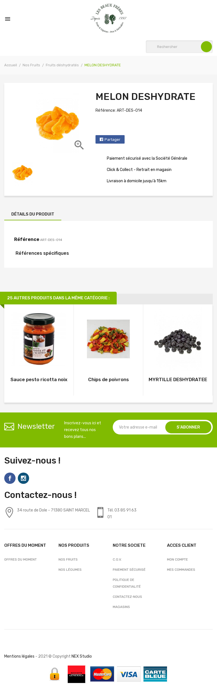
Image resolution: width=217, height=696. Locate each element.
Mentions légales (19, 656)
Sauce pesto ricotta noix (39, 379)
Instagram (23, 478)
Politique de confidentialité (127, 583)
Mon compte (177, 559)
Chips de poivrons (108, 379)
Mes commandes (181, 570)
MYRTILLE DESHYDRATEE (178, 379)
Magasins (121, 607)
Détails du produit (32, 214)
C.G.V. (117, 559)
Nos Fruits (68, 559)
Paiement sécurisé (129, 570)
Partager (112, 139)
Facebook (10, 478)
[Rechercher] (179, 46)
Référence (26, 239)
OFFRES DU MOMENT (20, 559)
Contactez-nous (127, 597)
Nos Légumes (70, 570)
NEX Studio (81, 656)
